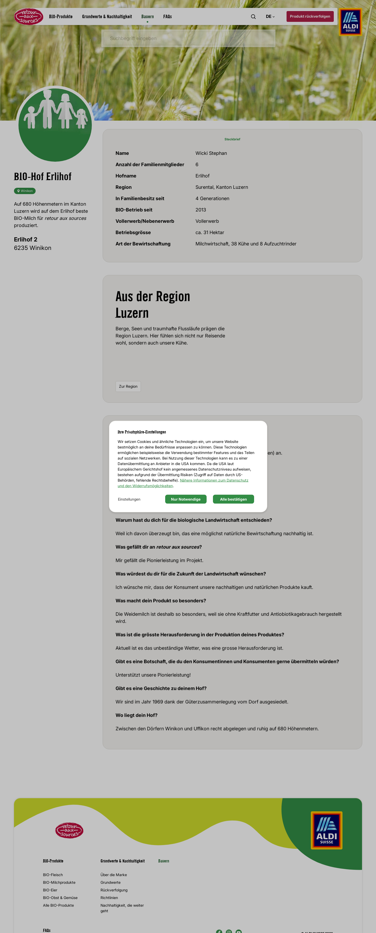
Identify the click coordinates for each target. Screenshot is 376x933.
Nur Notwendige (186, 499)
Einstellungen (129, 499)
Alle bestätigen (233, 499)
